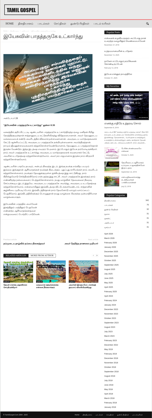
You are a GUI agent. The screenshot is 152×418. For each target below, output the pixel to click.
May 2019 (108, 349)
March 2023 (109, 336)
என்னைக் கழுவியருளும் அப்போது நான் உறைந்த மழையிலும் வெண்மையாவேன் (125, 40)
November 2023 (111, 314)
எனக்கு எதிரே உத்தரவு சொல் (122, 124)
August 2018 (109, 376)
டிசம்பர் (6, 281)
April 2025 (108, 287)
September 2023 (111, 323)
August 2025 (109, 269)
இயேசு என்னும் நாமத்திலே (118, 74)
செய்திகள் (60, 24)
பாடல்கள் (43, 24)
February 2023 (110, 340)
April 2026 (108, 234)
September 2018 (111, 371)
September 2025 (111, 265)
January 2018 (110, 407)
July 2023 (108, 331)
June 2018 (108, 385)
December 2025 (111, 251)
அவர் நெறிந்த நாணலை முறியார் (81, 243)
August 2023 (109, 327)
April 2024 (108, 296)
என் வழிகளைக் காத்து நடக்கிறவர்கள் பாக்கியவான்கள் (130, 180)
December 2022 (111, 345)
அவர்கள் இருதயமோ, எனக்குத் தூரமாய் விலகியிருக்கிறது (82, 286)
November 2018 (111, 363)
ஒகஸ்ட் (107, 218)
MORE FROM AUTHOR (42, 255)
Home (10, 24)
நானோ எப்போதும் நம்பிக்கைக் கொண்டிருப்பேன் (120, 62)
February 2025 (110, 291)
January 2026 (110, 247)
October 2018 (110, 367)
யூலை (107, 214)
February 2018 (110, 403)
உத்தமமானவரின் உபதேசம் (118, 51)
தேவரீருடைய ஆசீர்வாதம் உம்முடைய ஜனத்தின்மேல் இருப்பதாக (133, 166)
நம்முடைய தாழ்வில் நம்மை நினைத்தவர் (24, 243)
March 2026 (109, 238)
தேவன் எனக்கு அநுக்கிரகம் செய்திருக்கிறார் (15, 286)
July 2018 (108, 380)
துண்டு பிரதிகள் (80, 24)
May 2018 (108, 389)
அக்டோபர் (25, 31)
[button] (147, 24)
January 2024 (110, 305)
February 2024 (110, 300)
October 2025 (110, 260)
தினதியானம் (25, 24)
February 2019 (110, 354)
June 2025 (108, 278)
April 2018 (108, 394)
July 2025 (108, 274)
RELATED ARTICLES (16, 255)
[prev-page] (93, 255)
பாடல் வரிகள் (102, 24)
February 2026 (110, 243)
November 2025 (111, 256)
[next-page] (96, 255)
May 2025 (108, 283)
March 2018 (109, 398)
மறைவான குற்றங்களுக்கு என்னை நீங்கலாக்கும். (47, 286)
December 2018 (111, 358)
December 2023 (111, 309)
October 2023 (110, 318)
